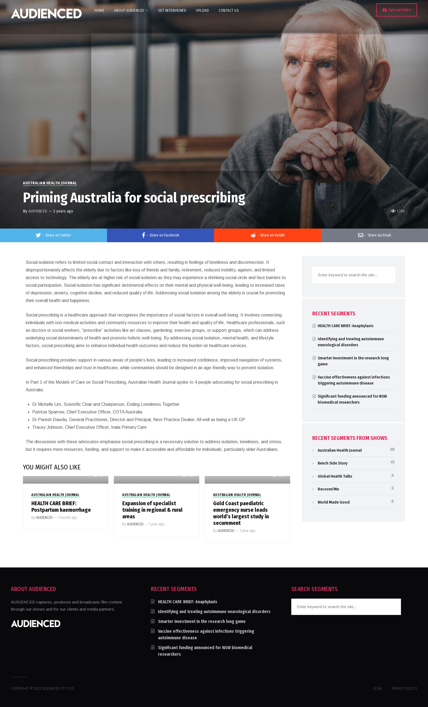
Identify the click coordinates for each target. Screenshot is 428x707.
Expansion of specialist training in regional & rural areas (152, 510)
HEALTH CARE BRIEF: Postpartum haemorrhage (61, 506)
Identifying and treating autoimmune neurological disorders (214, 611)
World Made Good (334, 502)
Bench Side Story (332, 463)
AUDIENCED (37, 211)
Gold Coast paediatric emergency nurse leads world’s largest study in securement (241, 513)
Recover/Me (328, 489)
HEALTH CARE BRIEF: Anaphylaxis (345, 325)
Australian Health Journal (50, 183)
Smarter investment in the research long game (202, 621)
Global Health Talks (335, 476)
